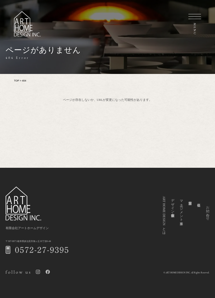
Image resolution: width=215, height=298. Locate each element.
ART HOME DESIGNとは (164, 215)
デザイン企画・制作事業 (172, 206)
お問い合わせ (207, 218)
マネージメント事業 (181, 211)
